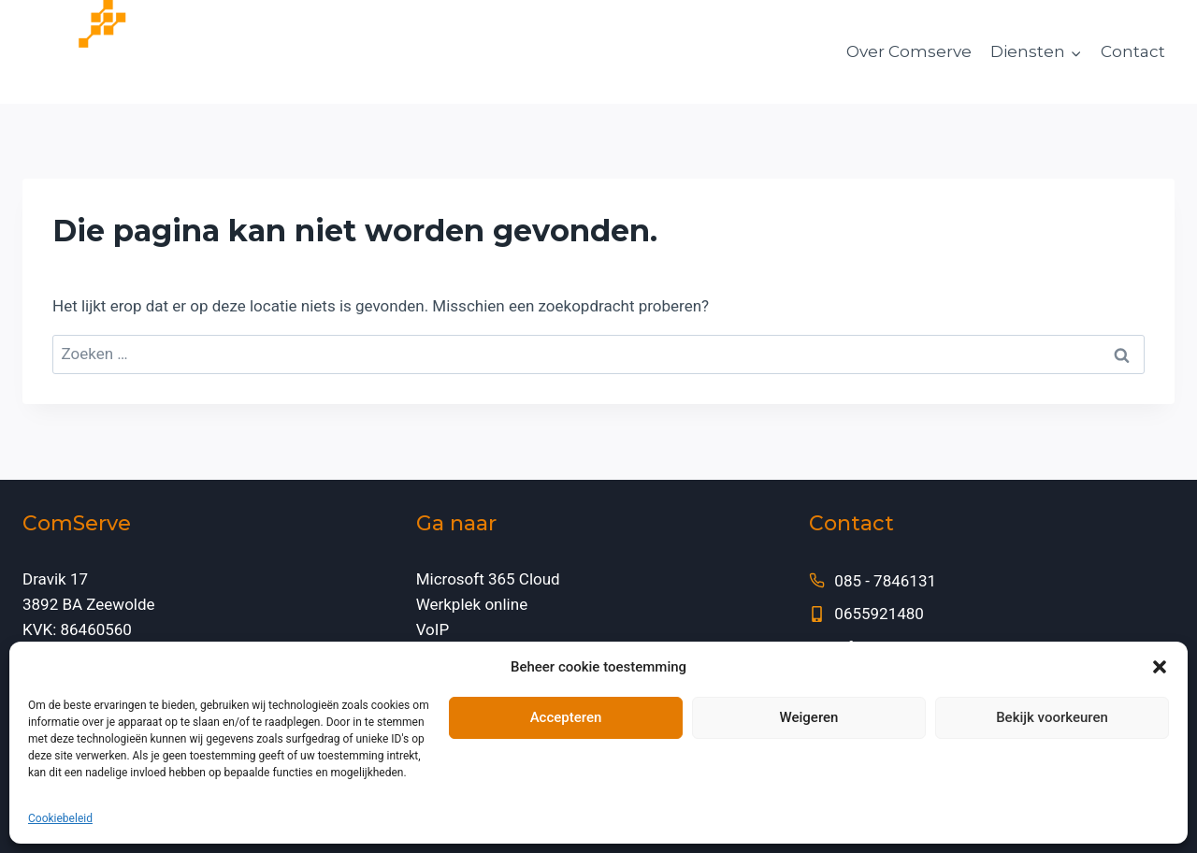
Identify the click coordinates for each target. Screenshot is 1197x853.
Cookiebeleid (60, 818)
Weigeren (809, 717)
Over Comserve (909, 51)
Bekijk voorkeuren (1052, 717)
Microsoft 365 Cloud (488, 579)
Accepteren (566, 717)
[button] (1159, 667)
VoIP (433, 629)
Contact (1133, 51)
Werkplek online (472, 604)
